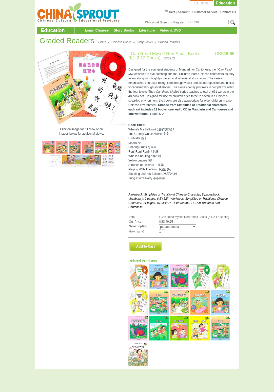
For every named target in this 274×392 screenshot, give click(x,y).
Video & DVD (170, 30)
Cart (172, 12)
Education (225, 3)
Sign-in (164, 22)
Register (178, 22)
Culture (201, 3)
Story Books (124, 30)
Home (102, 42)
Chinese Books (122, 42)
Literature (147, 30)
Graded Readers (169, 42)
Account (184, 12)
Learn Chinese (97, 30)
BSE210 (169, 58)
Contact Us (228, 12)
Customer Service (204, 12)
